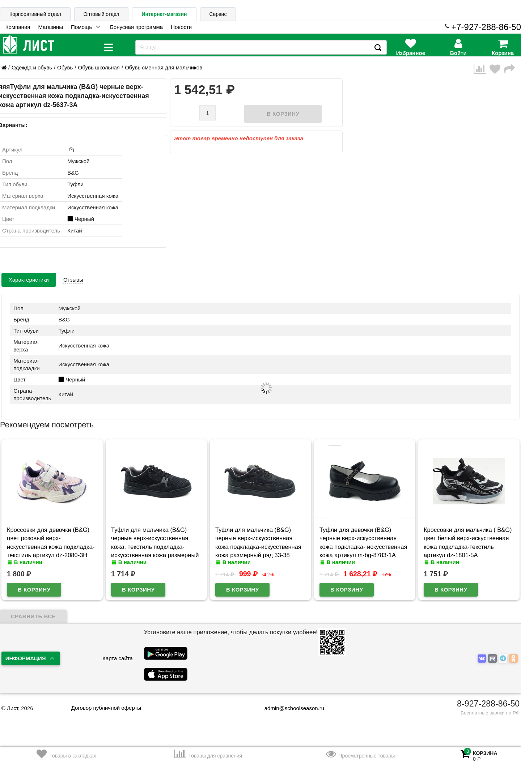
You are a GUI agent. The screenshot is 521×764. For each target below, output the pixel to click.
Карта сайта (117, 658)
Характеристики (29, 280)
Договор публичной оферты (106, 708)
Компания (17, 27)
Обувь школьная (98, 67)
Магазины (50, 27)
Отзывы (73, 280)
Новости (181, 27)
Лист (12, 708)
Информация (25, 658)
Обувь (65, 67)
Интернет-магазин (164, 14)
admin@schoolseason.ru (289, 708)
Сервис (218, 14)
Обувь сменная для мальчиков (163, 67)
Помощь (81, 27)
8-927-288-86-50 (488, 703)
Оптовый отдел (101, 14)
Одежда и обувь (32, 67)
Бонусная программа (136, 27)
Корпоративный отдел (35, 14)
